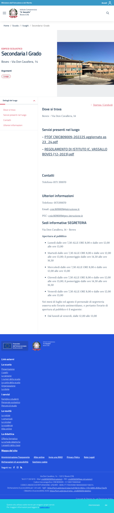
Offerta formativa (9, 438)
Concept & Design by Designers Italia (94, 498)
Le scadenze (7, 425)
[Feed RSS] (21, 467)
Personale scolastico (10, 402)
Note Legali (89, 457)
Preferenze (94, 505)
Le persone (6, 375)
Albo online (6, 428)
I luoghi (25, 25)
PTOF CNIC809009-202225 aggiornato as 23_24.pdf (74, 139)
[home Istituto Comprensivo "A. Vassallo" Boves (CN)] (23, 13)
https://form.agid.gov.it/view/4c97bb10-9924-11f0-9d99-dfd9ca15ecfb (77, 487)
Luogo (6, 76)
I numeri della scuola (10, 379)
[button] (19, 100)
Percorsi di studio (9, 405)
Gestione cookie (39, 462)
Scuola (15, 25)
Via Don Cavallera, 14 (48, 476)
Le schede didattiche (10, 442)
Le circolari (6, 422)
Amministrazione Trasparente (15, 457)
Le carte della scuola (10, 382)
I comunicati (6, 418)
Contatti (7, 120)
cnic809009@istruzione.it (65, 209)
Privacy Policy (73, 457)
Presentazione (8, 369)
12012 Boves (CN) (66, 476)
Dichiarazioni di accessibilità (14, 462)
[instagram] (17, 467)
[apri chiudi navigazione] (4, 13)
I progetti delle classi (10, 445)
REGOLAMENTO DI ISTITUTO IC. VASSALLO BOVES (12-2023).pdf (74, 151)
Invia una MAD (56, 457)
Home (6, 25)
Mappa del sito (9, 450)
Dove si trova (9, 109)
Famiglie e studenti (10, 399)
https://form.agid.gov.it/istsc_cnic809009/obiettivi (70, 490)
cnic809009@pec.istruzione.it (65, 215)
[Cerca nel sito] (108, 13)
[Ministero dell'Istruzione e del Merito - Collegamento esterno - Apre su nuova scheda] (16, 2)
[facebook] (14, 467)
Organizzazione (8, 385)
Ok (106, 505)
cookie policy (45, 507)
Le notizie (5, 415)
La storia (5, 389)
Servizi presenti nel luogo (14, 115)
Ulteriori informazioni (12, 125)
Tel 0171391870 (28, 479)
